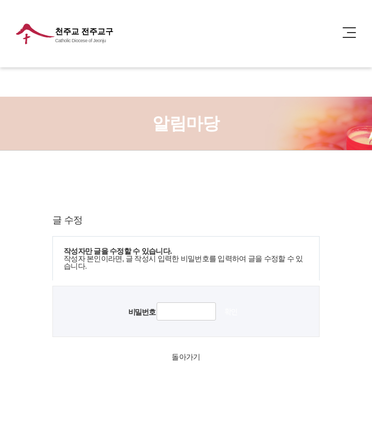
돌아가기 (186, 357)
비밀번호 (141, 312)
